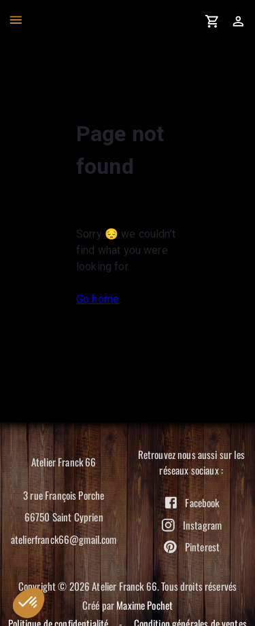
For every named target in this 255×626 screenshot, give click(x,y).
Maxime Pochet (144, 604)
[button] (28, 603)
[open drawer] (16, 20)
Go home (97, 299)
